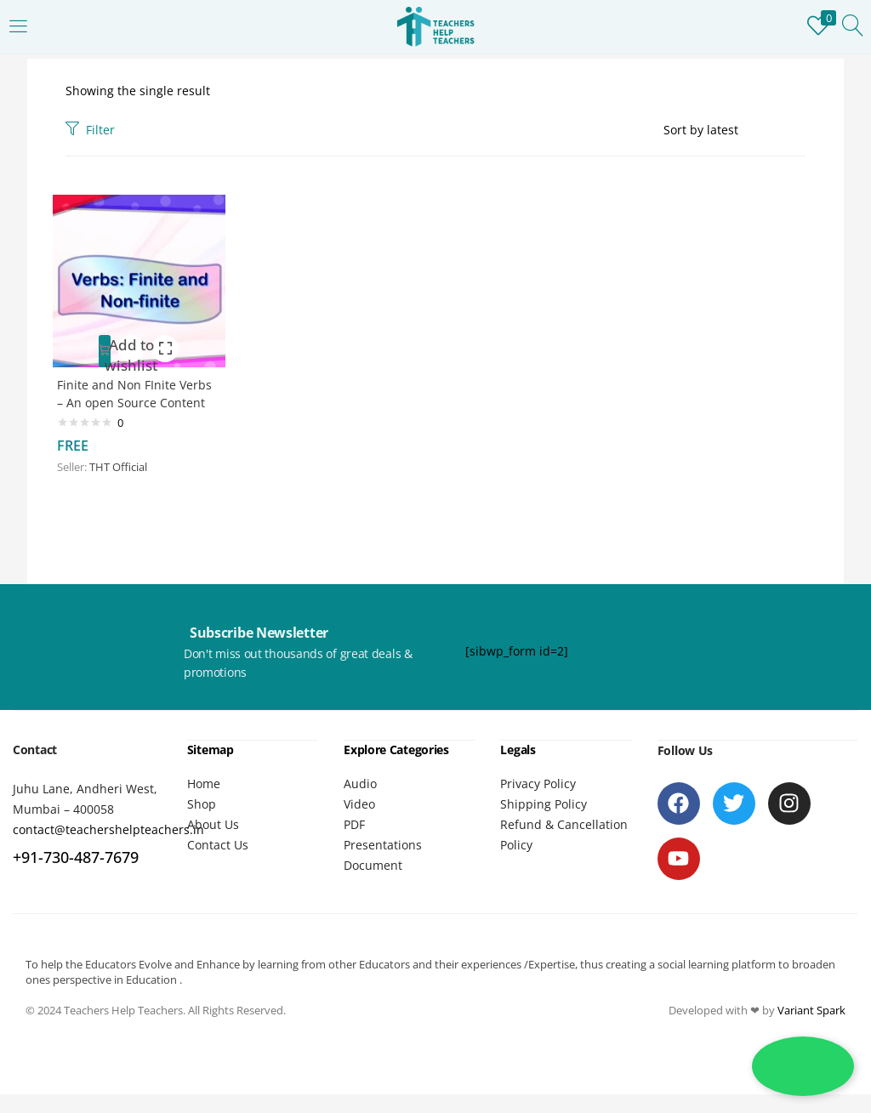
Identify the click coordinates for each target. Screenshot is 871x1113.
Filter (90, 130)
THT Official (122, 482)
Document (373, 884)
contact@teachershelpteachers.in (108, 849)
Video (359, 823)
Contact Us (217, 863)
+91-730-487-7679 (76, 876)
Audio (360, 802)
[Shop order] (734, 130)
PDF (354, 843)
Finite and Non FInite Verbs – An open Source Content (128, 399)
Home (203, 802)
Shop (201, 823)
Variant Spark (811, 1028)
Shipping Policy (543, 823)
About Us (213, 843)
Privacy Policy (538, 802)
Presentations (383, 863)
